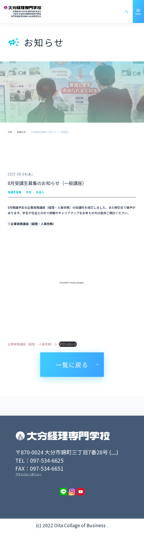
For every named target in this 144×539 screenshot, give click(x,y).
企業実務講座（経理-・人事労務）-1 (32, 344)
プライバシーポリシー (28, 481)
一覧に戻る (72, 364)
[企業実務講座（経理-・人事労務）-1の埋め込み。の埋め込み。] (72, 283)
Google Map (32, 459)
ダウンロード (68, 344)
